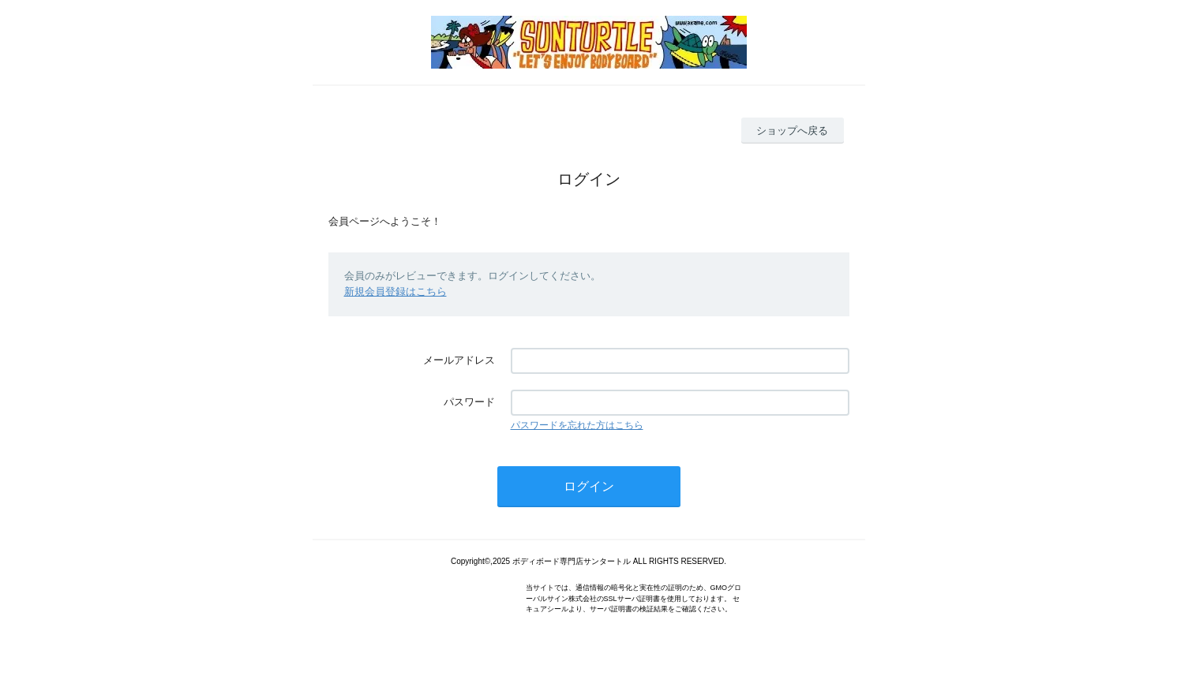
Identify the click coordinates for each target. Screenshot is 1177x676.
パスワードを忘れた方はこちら (577, 425)
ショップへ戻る (792, 130)
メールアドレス (459, 360)
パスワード (469, 402)
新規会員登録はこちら (395, 291)
